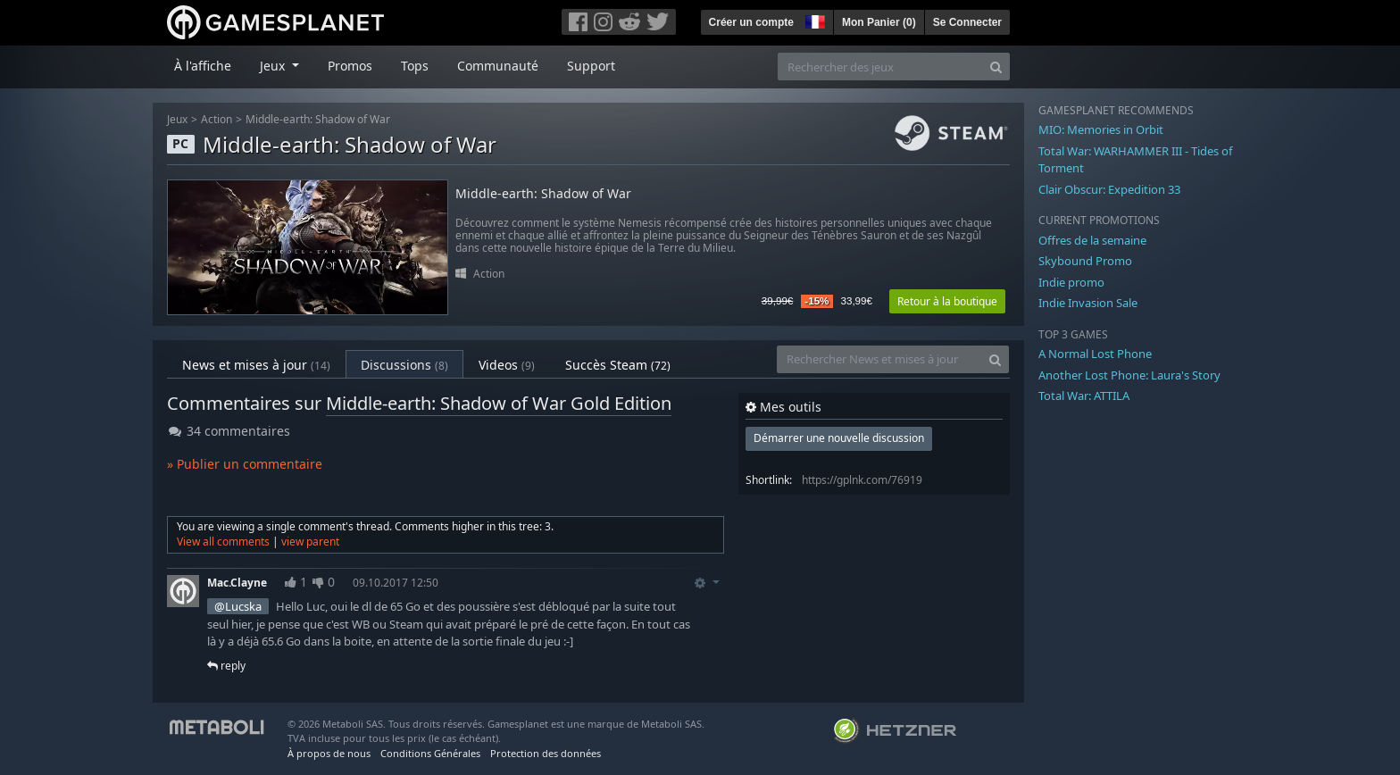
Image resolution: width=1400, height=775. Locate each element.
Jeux (177, 119)
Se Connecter (967, 22)
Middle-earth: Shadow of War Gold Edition (498, 403)
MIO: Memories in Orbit (1100, 129)
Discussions (404, 364)
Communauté (497, 65)
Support (591, 65)
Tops (415, 65)
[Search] (996, 66)
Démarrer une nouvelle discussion (839, 438)
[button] (813, 20)
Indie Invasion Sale (1088, 303)
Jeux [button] (274, 65)
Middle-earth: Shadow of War (318, 119)
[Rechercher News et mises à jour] (879, 359)
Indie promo (1071, 282)
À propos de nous (329, 753)
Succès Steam (618, 364)
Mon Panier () (879, 22)
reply (226, 665)
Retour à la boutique (947, 301)
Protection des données (545, 753)
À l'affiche (202, 65)
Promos (350, 65)
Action (216, 119)
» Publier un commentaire (244, 463)
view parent (310, 541)
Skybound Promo (1085, 261)
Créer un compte (751, 22)
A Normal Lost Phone (1095, 354)
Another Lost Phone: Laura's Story (1129, 375)
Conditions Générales (430, 753)
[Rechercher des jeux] (880, 66)
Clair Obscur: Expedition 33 (1109, 189)
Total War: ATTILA (1083, 396)
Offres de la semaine (1092, 240)
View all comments (223, 541)
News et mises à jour (256, 364)
